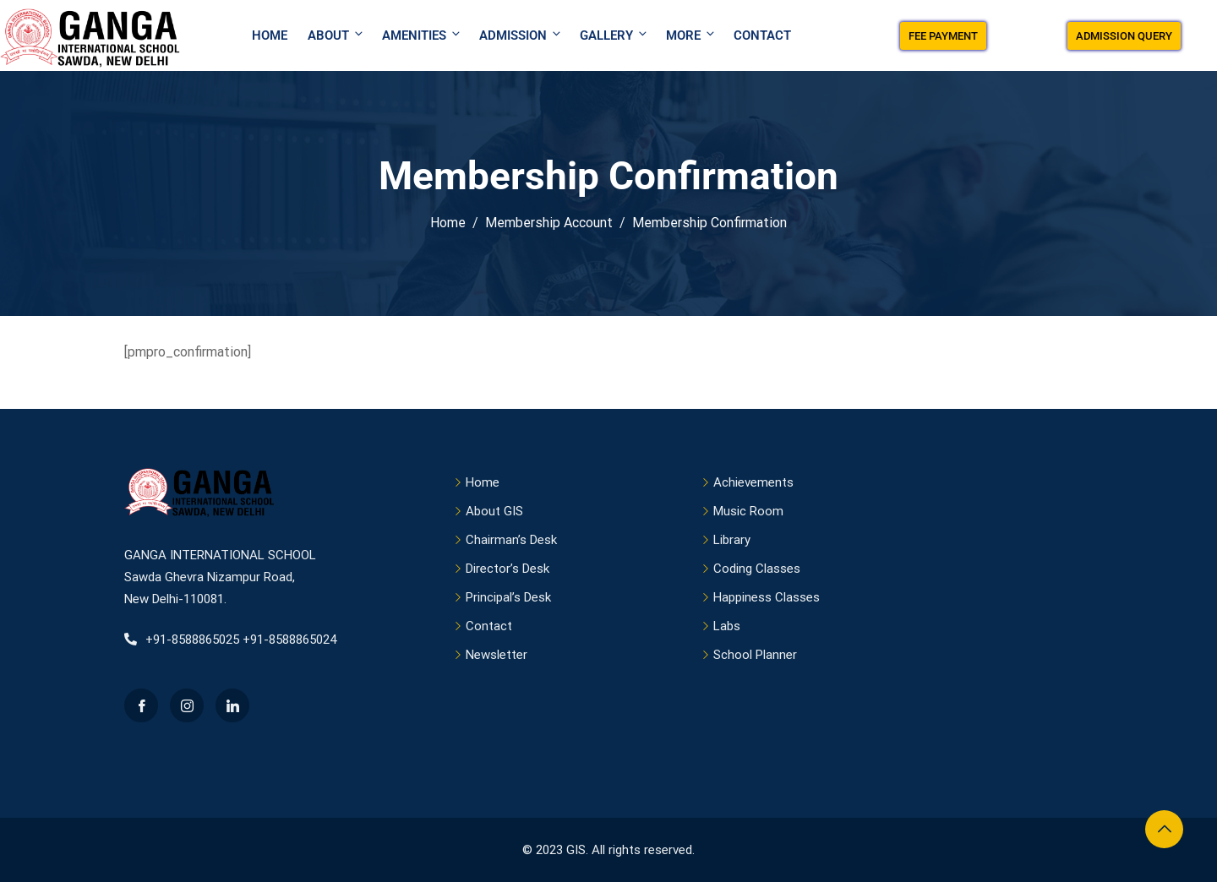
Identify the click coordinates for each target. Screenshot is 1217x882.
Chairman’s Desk (511, 539)
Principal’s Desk (508, 597)
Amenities (422, 35)
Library (731, 539)
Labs (726, 626)
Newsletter (496, 654)
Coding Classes (756, 568)
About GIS (494, 511)
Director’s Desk (507, 568)
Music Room (748, 511)
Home (269, 35)
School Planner (755, 654)
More (691, 35)
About (336, 35)
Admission (521, 35)
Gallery (614, 35)
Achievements (753, 482)
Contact (762, 35)
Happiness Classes (766, 597)
